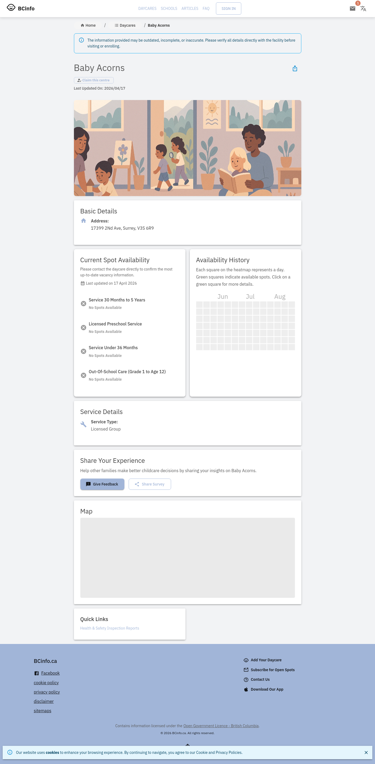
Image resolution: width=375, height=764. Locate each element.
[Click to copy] (122, 228)
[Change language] (363, 8)
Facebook (47, 673)
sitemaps (43, 710)
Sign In (229, 8)
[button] (94, 80)
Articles (189, 8)
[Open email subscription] (352, 8)
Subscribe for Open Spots (269, 670)
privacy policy (47, 692)
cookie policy (46, 682)
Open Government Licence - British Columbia (221, 725)
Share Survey (149, 484)
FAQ (206, 8)
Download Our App (263, 689)
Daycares (147, 8)
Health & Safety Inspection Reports (109, 628)
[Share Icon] (295, 68)
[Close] (366, 753)
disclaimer (44, 701)
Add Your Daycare (263, 660)
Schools (169, 8)
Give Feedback (102, 484)
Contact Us (257, 679)
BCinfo (26, 8)
